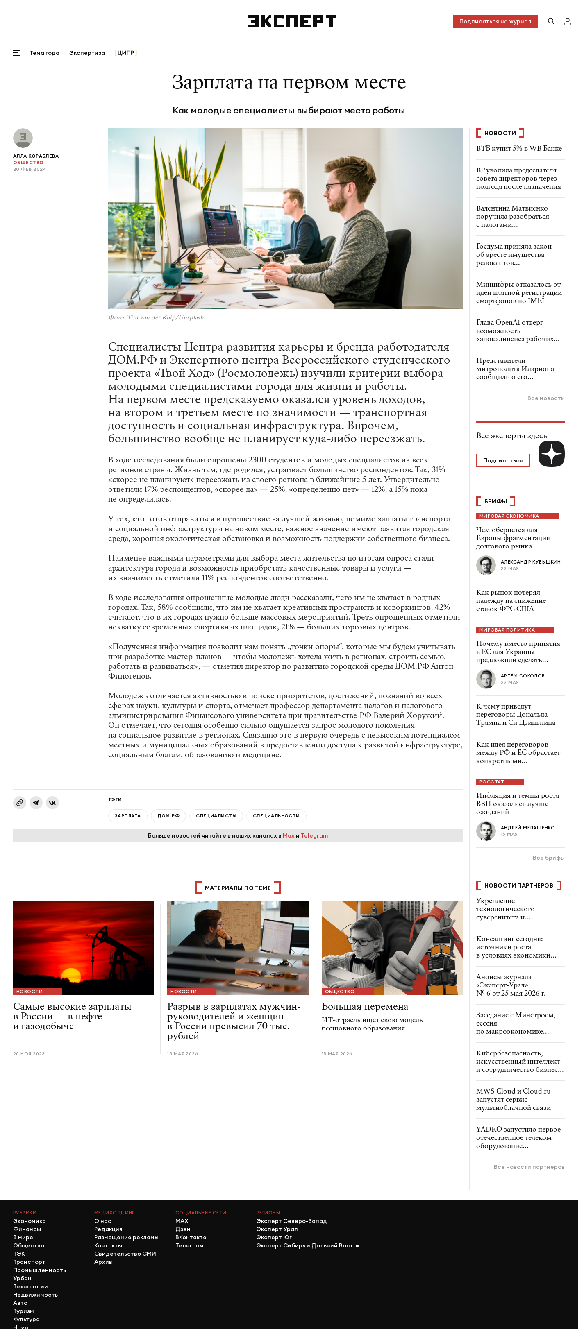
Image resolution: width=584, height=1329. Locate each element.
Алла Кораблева (36, 156)
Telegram (314, 835)
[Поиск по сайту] (551, 21)
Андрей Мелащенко (528, 828)
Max (289, 835)
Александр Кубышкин (531, 562)
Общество (28, 162)
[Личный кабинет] (567, 21)
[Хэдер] (292, 21)
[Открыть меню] (16, 53)
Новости (29, 991)
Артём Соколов (523, 676)
